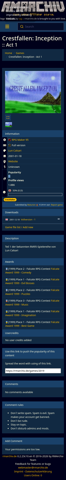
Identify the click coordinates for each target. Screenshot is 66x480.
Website (13, 161)
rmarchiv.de (10, 456)
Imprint (18, 471)
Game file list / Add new (19, 227)
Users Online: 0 (33, 475)
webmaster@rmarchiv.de (33, 467)
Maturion (31, 204)
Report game (57, 204)
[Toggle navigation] (7, 26)
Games (20, 53)
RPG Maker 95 (18, 140)
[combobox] (41, 26)
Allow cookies (52, 5)
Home (8, 53)
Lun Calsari (14, 150)
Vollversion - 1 (28, 219)
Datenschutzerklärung (38, 471)
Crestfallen (10, 199)
